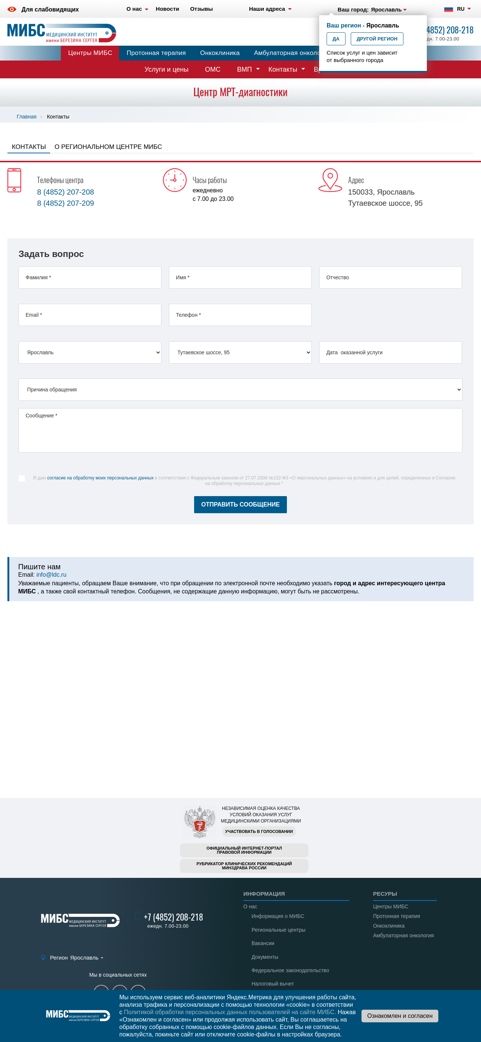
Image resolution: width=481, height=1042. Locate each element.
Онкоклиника (220, 52)
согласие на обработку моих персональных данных (100, 478)
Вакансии (263, 943)
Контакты (282, 69)
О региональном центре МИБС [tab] (108, 146)
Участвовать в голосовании (259, 831)
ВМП (244, 69)
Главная (26, 117)
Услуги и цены (167, 69)
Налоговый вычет (273, 984)
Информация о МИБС (278, 916)
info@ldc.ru (51, 575)
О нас (250, 906)
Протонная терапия (156, 52)
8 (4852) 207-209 (65, 203)
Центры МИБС (90, 52)
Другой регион (377, 39)
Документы (265, 957)
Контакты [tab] (29, 146)
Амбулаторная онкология (292, 52)
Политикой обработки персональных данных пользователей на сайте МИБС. (230, 1012)
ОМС (212, 69)
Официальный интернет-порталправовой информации (244, 850)
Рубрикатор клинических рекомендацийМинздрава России (244, 866)
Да (336, 39)
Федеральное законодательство (290, 970)
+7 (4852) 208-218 (444, 30)
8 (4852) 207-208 (65, 192)
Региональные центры (278, 930)
